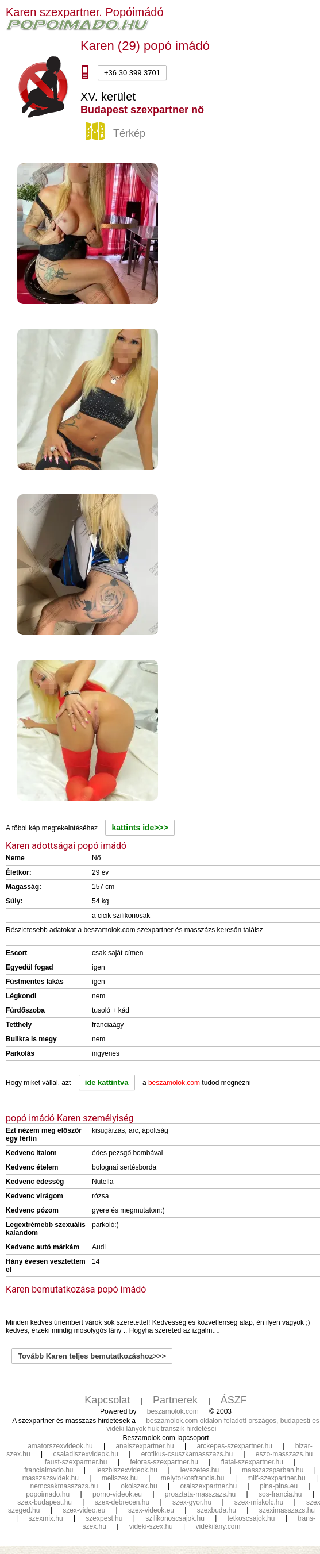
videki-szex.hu (151, 1526)
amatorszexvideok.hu (60, 1446)
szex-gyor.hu (191, 1502)
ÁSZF (234, 1400)
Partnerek (175, 1400)
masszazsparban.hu (272, 1470)
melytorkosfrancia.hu (193, 1478)
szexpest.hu (104, 1518)
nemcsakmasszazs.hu (64, 1486)
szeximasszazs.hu (287, 1510)
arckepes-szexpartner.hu (234, 1446)
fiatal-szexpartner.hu (252, 1462)
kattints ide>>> (139, 827)
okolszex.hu (139, 1486)
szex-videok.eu (151, 1510)
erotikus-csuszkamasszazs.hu (187, 1454)
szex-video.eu (84, 1510)
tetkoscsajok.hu (251, 1518)
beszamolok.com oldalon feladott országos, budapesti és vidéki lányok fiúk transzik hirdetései (213, 1425)
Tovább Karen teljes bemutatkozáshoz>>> (92, 1356)
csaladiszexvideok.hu (85, 1454)
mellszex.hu (120, 1478)
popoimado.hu (48, 1494)
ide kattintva (107, 1082)
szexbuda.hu (216, 1510)
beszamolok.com (173, 1411)
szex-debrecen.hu (122, 1502)
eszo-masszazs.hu (284, 1454)
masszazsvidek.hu (50, 1478)
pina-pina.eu (279, 1486)
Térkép (117, 134)
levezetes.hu (199, 1470)
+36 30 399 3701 (132, 72)
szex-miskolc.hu (258, 1502)
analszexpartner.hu (144, 1446)
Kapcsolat (107, 1400)
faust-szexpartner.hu (76, 1462)
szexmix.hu (46, 1518)
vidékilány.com (218, 1526)
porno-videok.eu (117, 1494)
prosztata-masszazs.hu (200, 1494)
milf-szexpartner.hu (276, 1478)
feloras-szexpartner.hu (164, 1462)
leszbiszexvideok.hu (126, 1470)
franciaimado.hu (48, 1470)
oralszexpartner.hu (208, 1486)
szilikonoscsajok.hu (175, 1518)
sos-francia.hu (280, 1494)
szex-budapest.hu (44, 1502)
